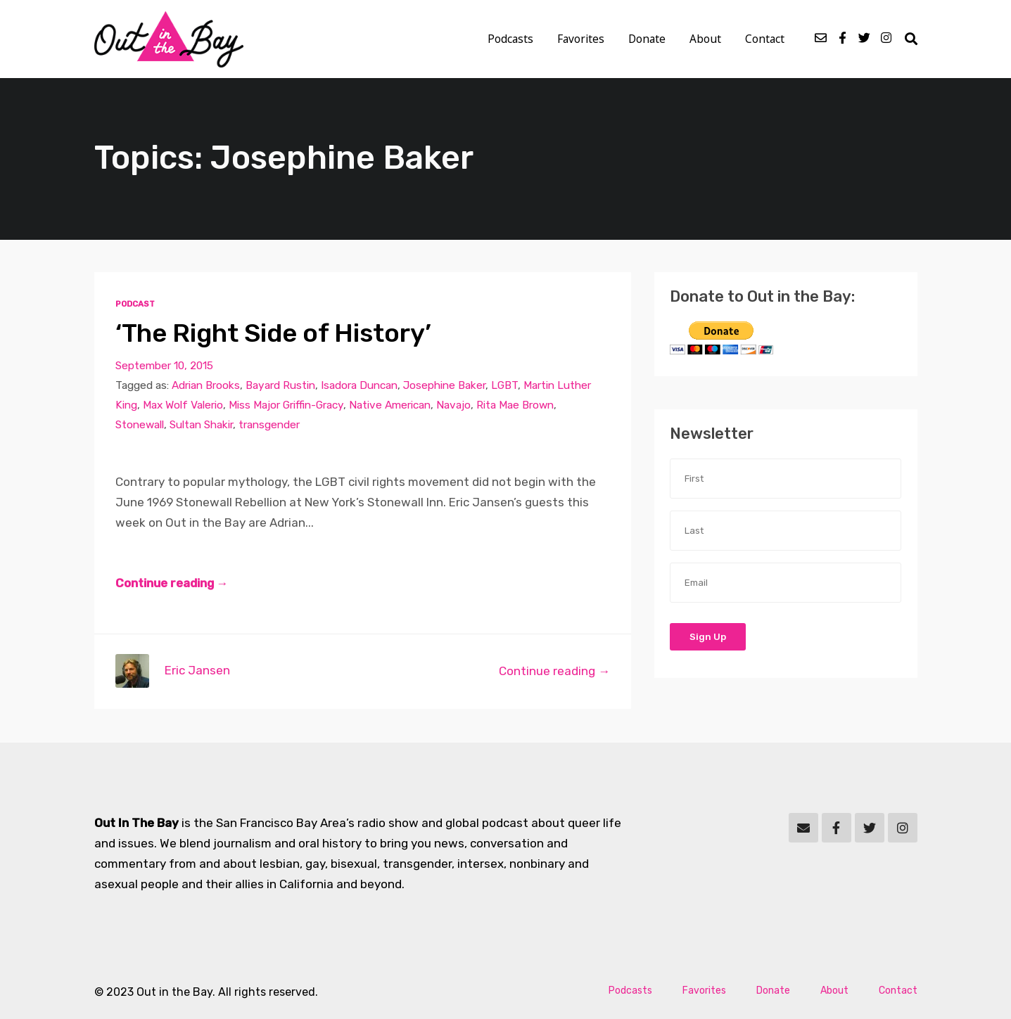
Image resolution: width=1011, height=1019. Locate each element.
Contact (764, 39)
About (705, 39)
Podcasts (510, 39)
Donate (647, 39)
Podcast (135, 304)
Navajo (453, 405)
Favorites (580, 39)
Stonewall (139, 424)
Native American (390, 405)
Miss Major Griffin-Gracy (286, 405)
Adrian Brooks (206, 385)
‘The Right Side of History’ (273, 333)
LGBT (504, 385)
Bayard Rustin (280, 385)
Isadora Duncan (359, 385)
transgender (269, 424)
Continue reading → (172, 583)
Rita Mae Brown (515, 405)
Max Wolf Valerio (183, 405)
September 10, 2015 (164, 365)
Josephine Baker (444, 385)
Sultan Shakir (201, 424)
